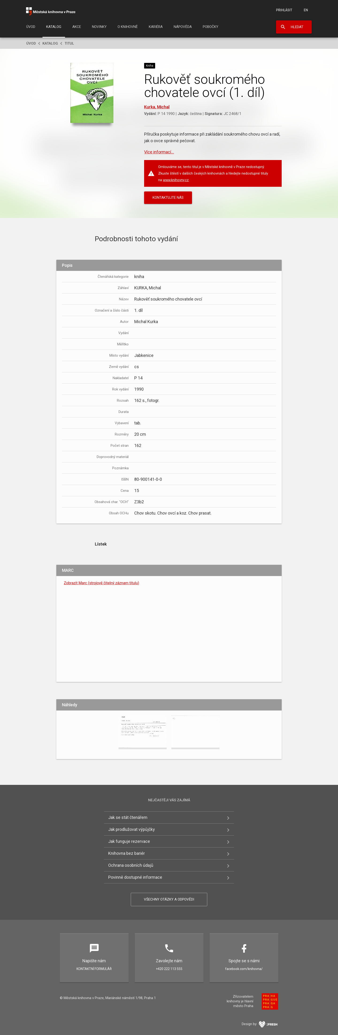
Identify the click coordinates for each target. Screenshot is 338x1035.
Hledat (297, 27)
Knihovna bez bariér (126, 853)
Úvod (30, 27)
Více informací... (159, 151)
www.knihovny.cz (176, 180)
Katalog (53, 27)
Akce (76, 27)
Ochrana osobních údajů (130, 865)
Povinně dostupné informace (135, 877)
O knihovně (128, 27)
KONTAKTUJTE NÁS (168, 197)
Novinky (99, 27)
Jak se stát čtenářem (127, 817)
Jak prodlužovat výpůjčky (131, 829)
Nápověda (183, 27)
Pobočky (210, 27)
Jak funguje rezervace (129, 841)
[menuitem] (31, 28)
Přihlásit (284, 10)
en (306, 10)
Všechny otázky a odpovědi (169, 899)
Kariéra (156, 27)
